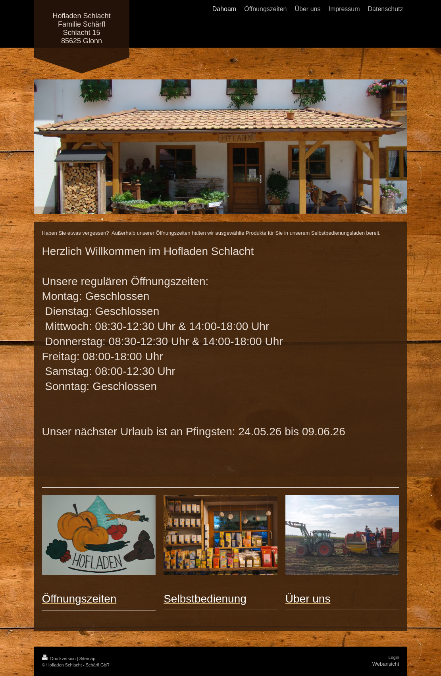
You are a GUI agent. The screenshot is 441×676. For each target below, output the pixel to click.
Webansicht (385, 664)
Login (394, 657)
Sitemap (87, 658)
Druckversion (59, 658)
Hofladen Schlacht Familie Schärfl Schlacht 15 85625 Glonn (81, 28)
